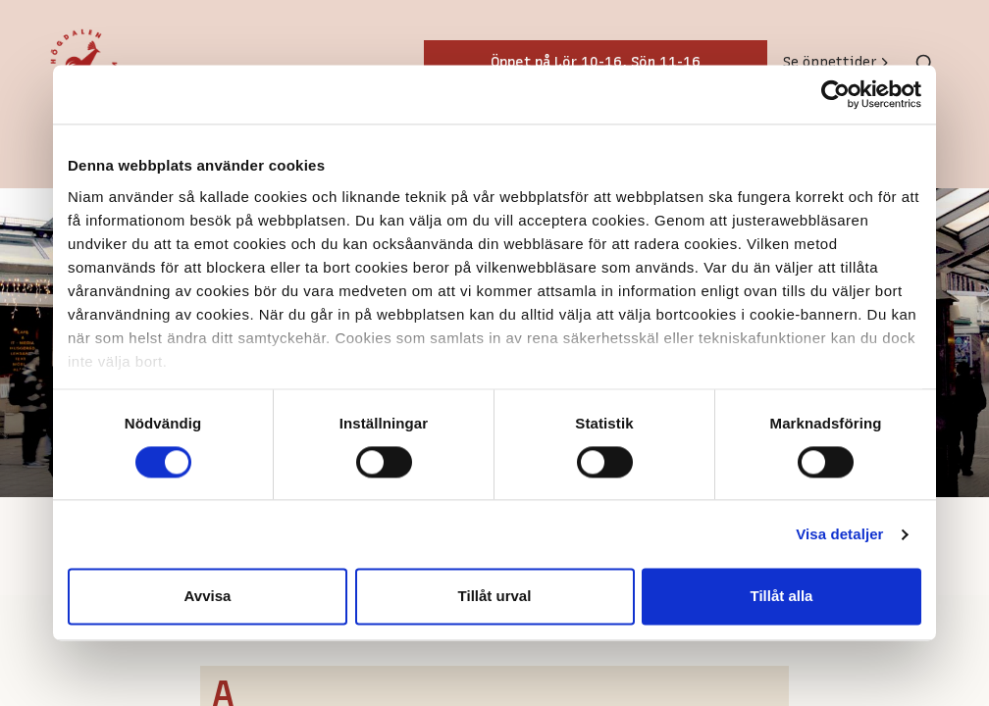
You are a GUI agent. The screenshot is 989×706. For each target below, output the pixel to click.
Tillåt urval (495, 596)
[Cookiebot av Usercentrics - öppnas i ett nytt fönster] (835, 94)
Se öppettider (837, 62)
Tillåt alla (782, 596)
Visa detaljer (839, 534)
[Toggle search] (924, 62)
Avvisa (208, 596)
